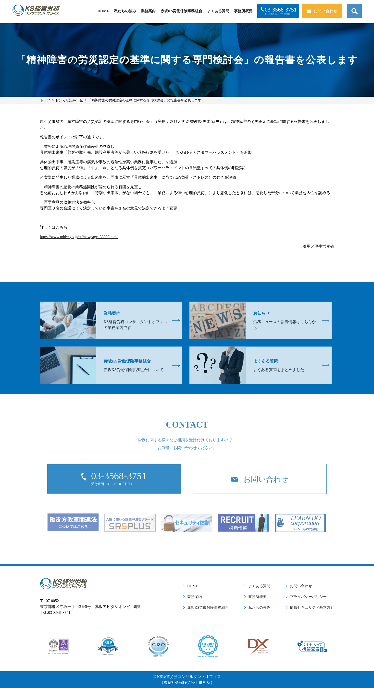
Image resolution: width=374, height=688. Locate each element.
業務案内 (148, 11)
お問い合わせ (301, 586)
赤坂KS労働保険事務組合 (181, 11)
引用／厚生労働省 (318, 246)
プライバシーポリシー (308, 597)
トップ (45, 100)
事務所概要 (243, 11)
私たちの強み (125, 11)
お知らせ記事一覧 (69, 100)
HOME (103, 11)
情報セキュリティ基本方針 (312, 607)
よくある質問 (218, 11)
